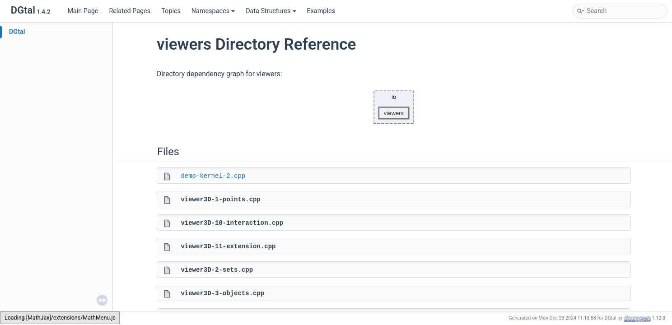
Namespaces (213, 11)
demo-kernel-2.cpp (213, 176)
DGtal (17, 32)
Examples (321, 11)
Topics (171, 11)
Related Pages (129, 11)
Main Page (82, 11)
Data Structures (271, 11)
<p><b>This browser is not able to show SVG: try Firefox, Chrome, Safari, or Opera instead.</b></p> (394, 107)
